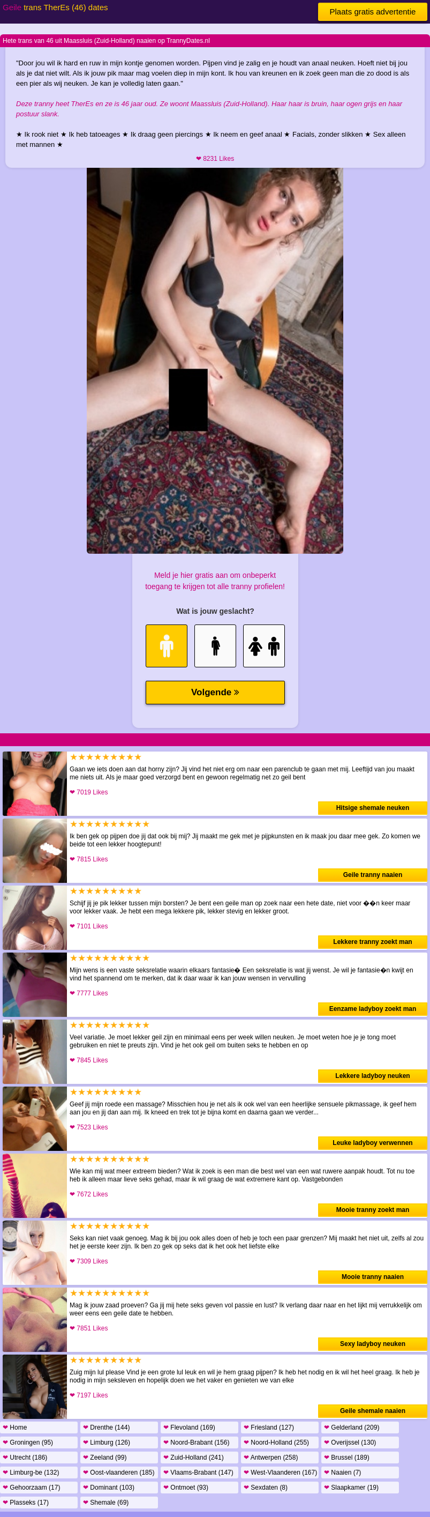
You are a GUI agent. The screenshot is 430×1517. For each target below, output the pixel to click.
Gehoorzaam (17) (31, 1487)
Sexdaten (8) (266, 1487)
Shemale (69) (106, 1502)
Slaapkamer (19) (351, 1487)
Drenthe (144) (106, 1427)
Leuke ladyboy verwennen (372, 1143)
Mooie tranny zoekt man (373, 1210)
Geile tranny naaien (373, 875)
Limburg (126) (106, 1442)
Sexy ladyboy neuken (372, 1344)
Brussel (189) (346, 1457)
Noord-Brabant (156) (196, 1442)
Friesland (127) (269, 1427)
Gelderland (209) (351, 1427)
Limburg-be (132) (31, 1472)
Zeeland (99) (104, 1457)
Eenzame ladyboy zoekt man (373, 1009)
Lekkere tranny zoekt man (372, 942)
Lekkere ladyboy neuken (372, 1076)
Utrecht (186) (25, 1457)
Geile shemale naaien (372, 1411)
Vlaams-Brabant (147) (198, 1472)
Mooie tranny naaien (373, 1277)
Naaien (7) (342, 1472)
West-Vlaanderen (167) (280, 1472)
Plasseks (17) (26, 1502)
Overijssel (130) (350, 1442)
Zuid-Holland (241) (193, 1457)
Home (15, 1427)
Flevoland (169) (189, 1427)
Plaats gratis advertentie (373, 11)
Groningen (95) (28, 1442)
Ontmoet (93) (185, 1487)
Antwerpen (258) (271, 1457)
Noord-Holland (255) (276, 1442)
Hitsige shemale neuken (373, 808)
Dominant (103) (108, 1487)
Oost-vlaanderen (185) (118, 1472)
